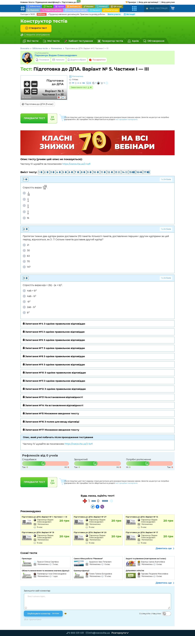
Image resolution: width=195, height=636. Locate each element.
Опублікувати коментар (43, 613)
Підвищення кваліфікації (48, 2)
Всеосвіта (24, 48)
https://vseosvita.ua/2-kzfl (76, 164)
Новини (24, 2)
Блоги (31, 2)
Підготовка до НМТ (71, 1)
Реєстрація (161, 8)
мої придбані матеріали (126, 119)
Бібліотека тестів (40, 48)
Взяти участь (114, 14)
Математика (56, 48)
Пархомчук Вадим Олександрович (56, 55)
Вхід (152, 8)
